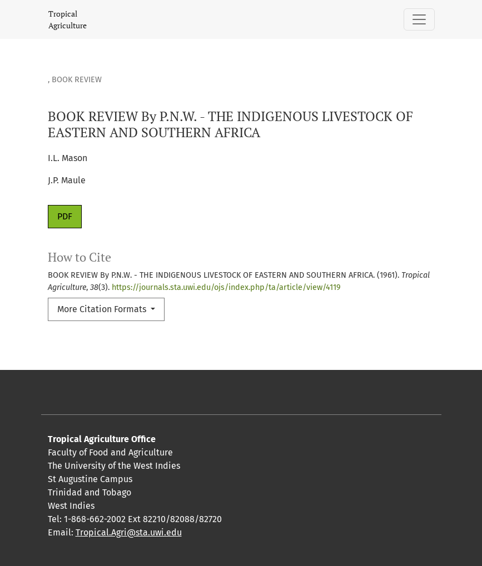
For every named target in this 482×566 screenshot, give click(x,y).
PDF (64, 216)
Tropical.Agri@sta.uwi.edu (129, 532)
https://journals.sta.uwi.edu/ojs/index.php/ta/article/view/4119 (226, 287)
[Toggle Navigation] (419, 19)
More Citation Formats (102, 309)
